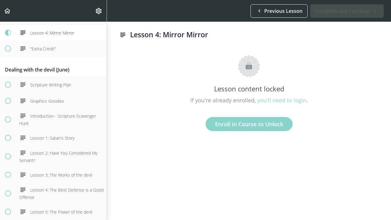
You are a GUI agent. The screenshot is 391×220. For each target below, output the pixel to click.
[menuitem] (99, 11)
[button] (7, 11)
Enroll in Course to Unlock (249, 124)
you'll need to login (281, 100)
